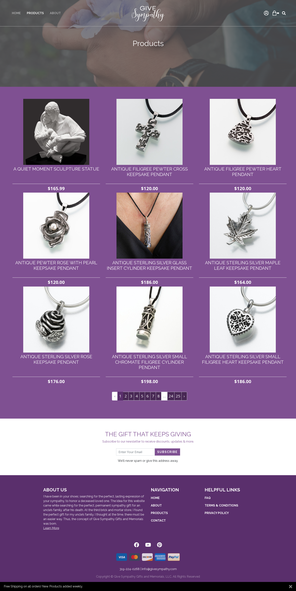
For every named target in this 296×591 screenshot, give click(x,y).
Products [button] (35, 13)
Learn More (51, 528)
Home (16, 13)
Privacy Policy (217, 513)
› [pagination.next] (184, 396)
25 (178, 396)
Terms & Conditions (221, 505)
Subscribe (167, 452)
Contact (158, 520)
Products (159, 513)
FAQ (208, 498)
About (55, 13)
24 (171, 396)
